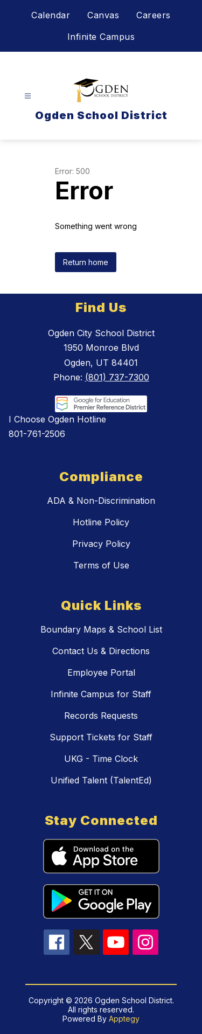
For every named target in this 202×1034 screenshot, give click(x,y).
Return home (85, 262)
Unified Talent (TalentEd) (101, 780)
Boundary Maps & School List (101, 629)
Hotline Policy (101, 522)
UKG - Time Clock (101, 758)
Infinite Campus (101, 36)
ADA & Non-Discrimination (101, 500)
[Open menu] (28, 96)
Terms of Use (101, 565)
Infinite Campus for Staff (101, 694)
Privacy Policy (101, 543)
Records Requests (101, 715)
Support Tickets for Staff (101, 737)
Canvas (103, 15)
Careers (153, 15)
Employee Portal (101, 672)
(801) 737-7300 (117, 377)
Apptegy (124, 1018)
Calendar (50, 15)
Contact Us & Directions (101, 651)
